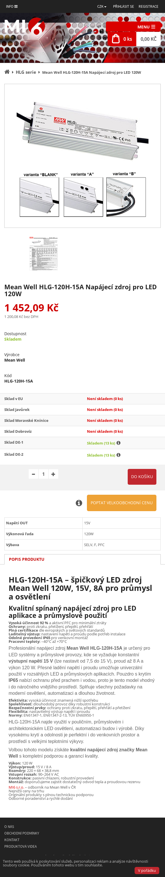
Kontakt (12, 839)
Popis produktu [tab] (26, 559)
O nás (9, 826)
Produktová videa (20, 846)
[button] (102, 6)
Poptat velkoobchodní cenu (122, 502)
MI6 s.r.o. (16, 787)
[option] (82, 156)
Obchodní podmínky (21, 833)
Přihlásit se (123, 6)
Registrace (148, 6)
